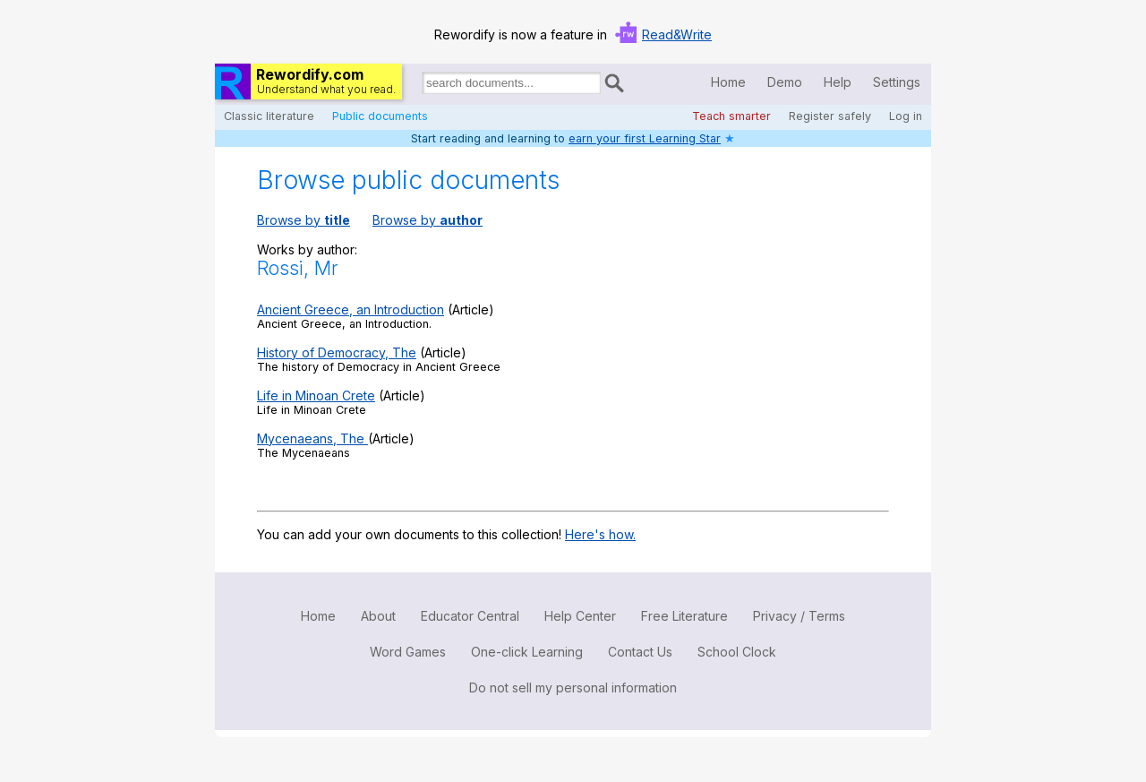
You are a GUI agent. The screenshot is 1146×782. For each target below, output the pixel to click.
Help (837, 82)
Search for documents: (421, 86)
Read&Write (677, 34)
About (378, 615)
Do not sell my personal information (573, 687)
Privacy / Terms (799, 615)
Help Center (580, 615)
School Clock (736, 651)
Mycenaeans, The (312, 438)
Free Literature (684, 615)
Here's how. (600, 534)
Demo (784, 82)
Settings (896, 82)
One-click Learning (527, 651)
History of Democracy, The (336, 352)
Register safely (830, 116)
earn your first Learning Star (645, 138)
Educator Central (470, 615)
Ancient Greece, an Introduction (350, 309)
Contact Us (640, 651)
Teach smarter (731, 116)
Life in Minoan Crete (316, 395)
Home (728, 82)
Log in (905, 116)
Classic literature (269, 116)
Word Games (408, 651)
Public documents (380, 116)
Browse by (303, 220)
